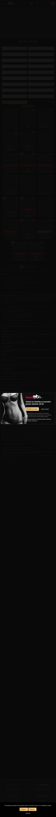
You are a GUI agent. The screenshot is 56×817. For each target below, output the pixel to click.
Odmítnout (28, 813)
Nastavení (23, 809)
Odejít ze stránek (45, 409)
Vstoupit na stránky (32, 409)
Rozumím (32, 809)
